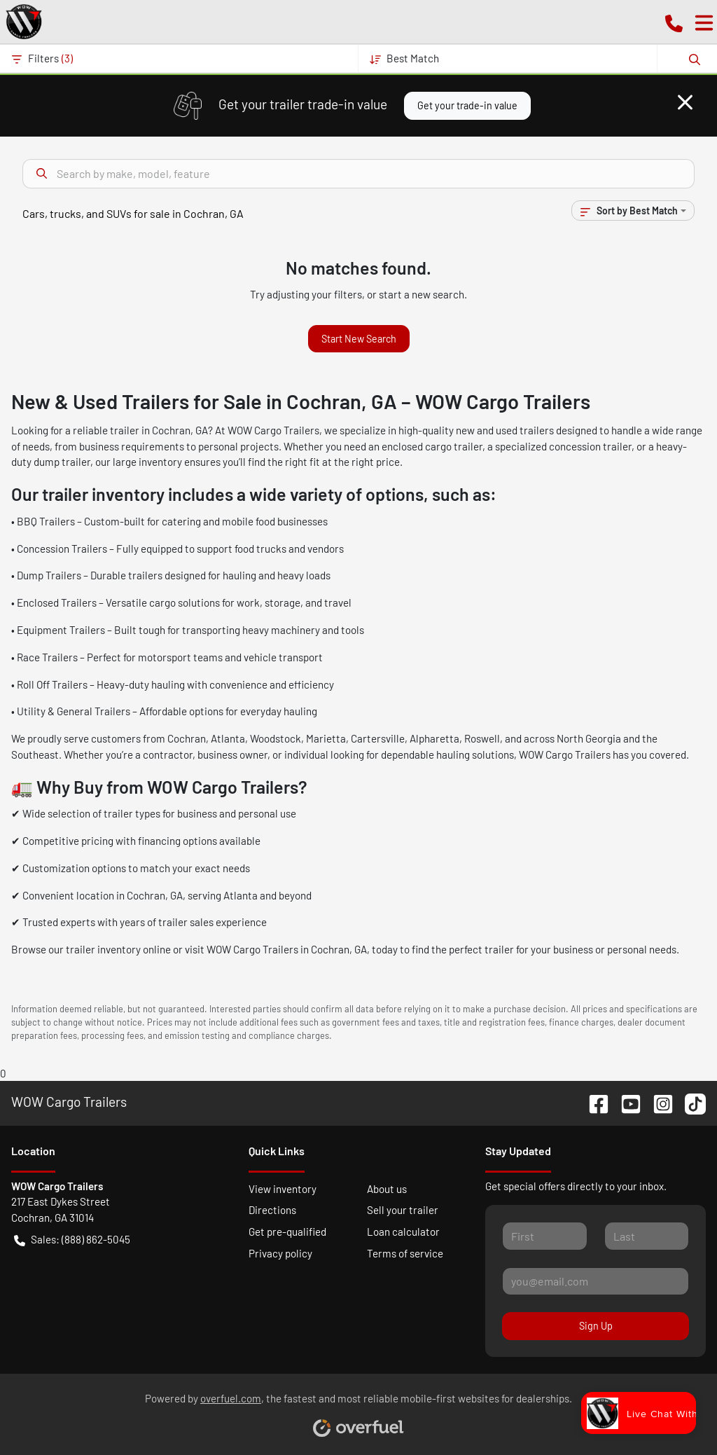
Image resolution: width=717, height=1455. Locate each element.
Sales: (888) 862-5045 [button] (72, 1240)
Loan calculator (403, 1231)
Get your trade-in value (467, 105)
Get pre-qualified (287, 1231)
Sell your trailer (402, 1210)
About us (387, 1188)
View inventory (282, 1188)
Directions (272, 1210)
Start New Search (358, 339)
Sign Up (596, 1326)
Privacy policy (280, 1253)
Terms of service (405, 1253)
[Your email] (595, 1281)
